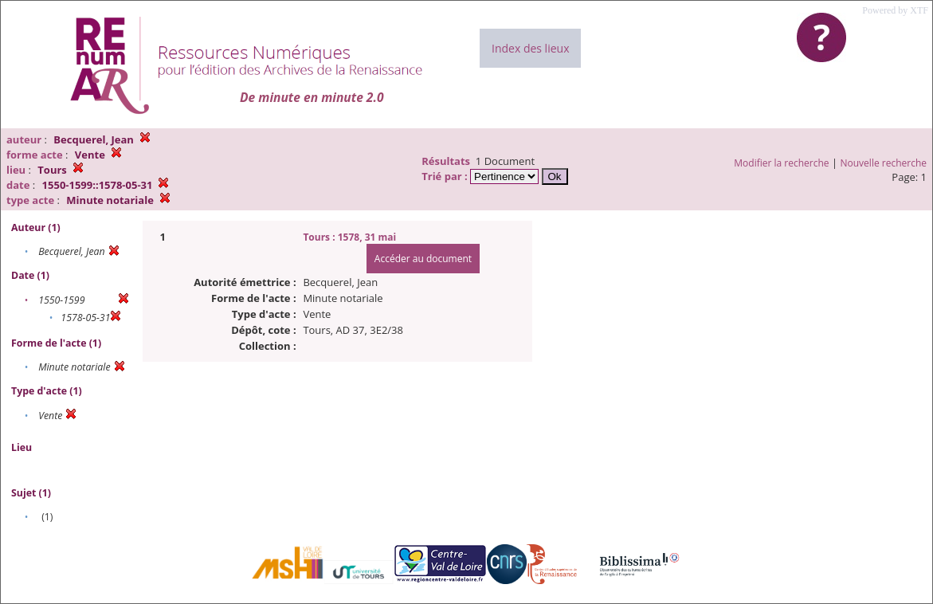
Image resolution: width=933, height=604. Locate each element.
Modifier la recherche (781, 163)
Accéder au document (423, 258)
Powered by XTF (895, 10)
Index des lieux (530, 48)
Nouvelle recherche (884, 163)
